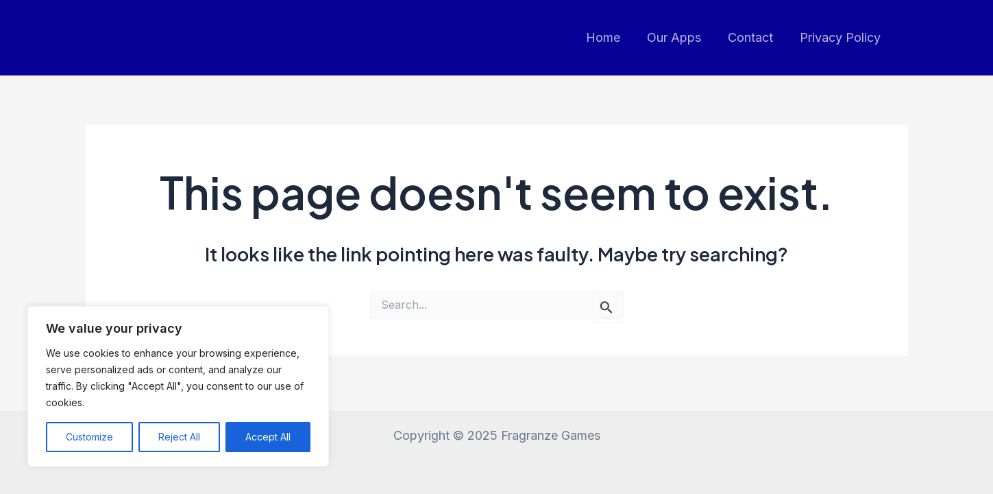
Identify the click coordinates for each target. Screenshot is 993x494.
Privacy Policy (841, 37)
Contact (753, 37)
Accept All (268, 437)
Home (610, 37)
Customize (89, 437)
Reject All (179, 437)
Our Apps (679, 37)
